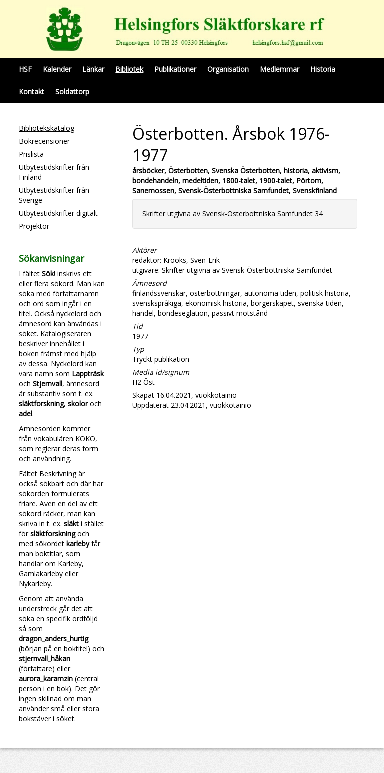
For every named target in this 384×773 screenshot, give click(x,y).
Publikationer (175, 69)
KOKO (86, 438)
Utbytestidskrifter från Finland (54, 172)
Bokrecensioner (44, 141)
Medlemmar (280, 69)
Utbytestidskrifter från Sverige (54, 195)
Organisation (228, 69)
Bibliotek (130, 69)
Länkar (93, 69)
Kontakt (31, 91)
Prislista (31, 154)
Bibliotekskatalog (46, 128)
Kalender (57, 69)
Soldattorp (73, 91)
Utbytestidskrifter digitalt (58, 213)
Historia (323, 69)
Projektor (34, 226)
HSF (25, 69)
